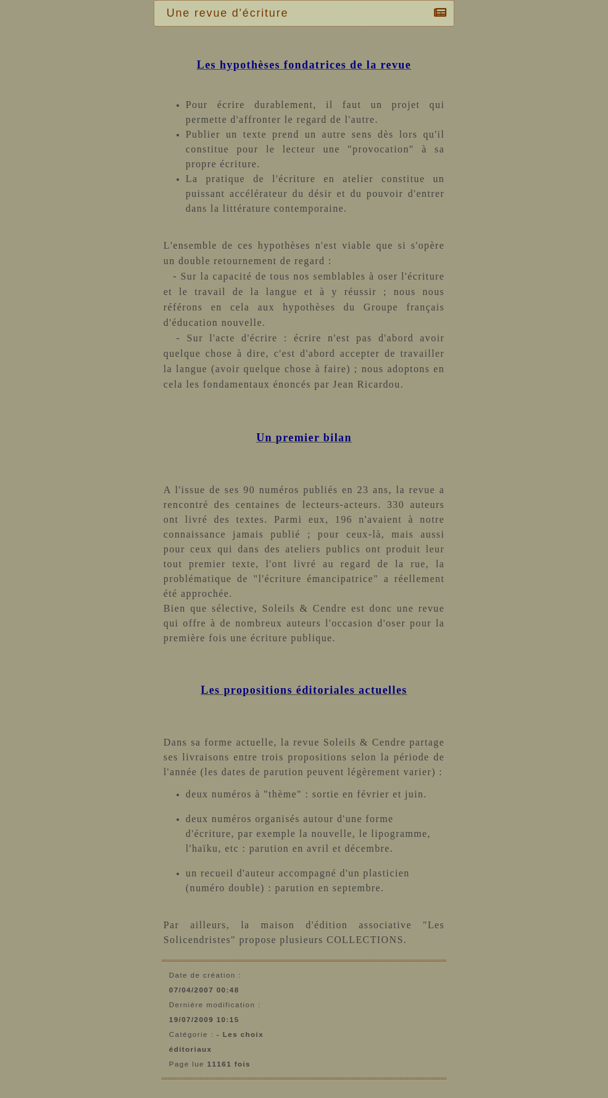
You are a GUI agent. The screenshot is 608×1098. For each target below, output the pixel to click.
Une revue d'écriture (231, 13)
